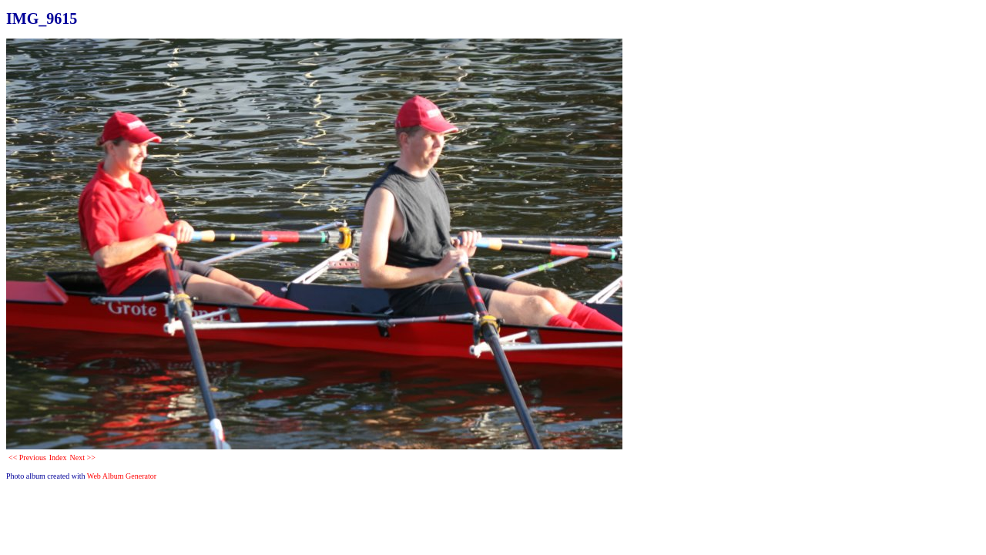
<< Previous (27, 457)
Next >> (83, 457)
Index (58, 457)
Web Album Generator (121, 476)
